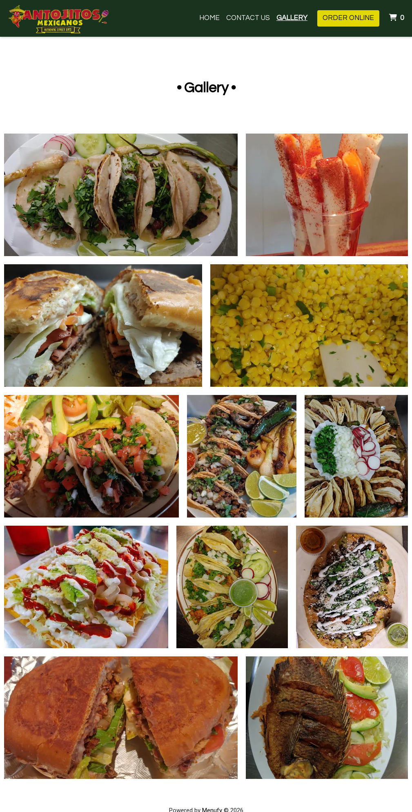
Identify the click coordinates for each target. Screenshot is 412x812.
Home (209, 18)
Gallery (291, 18)
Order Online (348, 18)
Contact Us (248, 18)
